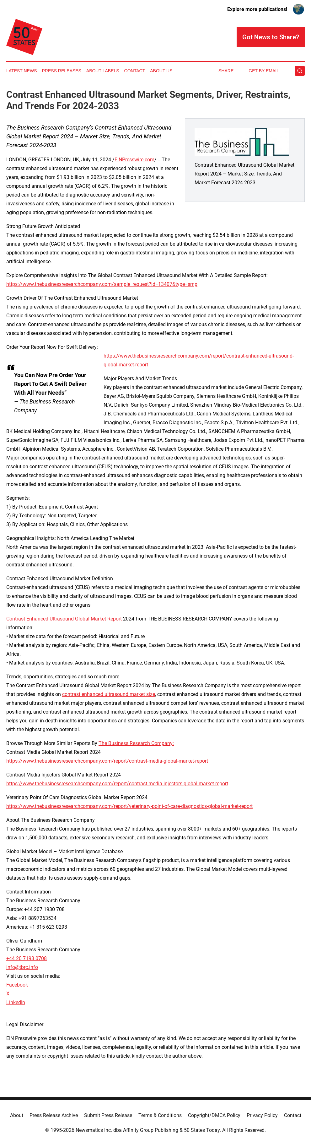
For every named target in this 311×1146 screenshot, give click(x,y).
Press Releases (61, 70)
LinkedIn (15, 1002)
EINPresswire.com (134, 160)
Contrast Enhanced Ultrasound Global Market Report (64, 619)
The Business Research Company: (136, 743)
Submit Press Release (108, 1115)
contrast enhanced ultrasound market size (108, 694)
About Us (161, 70)
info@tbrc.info (22, 967)
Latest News (21, 70)
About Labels (102, 70)
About (16, 1115)
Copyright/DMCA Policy (214, 1115)
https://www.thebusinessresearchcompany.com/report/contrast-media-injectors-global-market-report (117, 784)
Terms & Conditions (160, 1115)
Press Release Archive (53, 1115)
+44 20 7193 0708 (26, 958)
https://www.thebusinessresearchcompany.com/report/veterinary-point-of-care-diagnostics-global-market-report (129, 806)
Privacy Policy (262, 1115)
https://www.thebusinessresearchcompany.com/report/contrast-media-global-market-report (107, 761)
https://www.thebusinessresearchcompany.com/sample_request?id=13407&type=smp (101, 284)
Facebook (17, 985)
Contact (134, 70)
